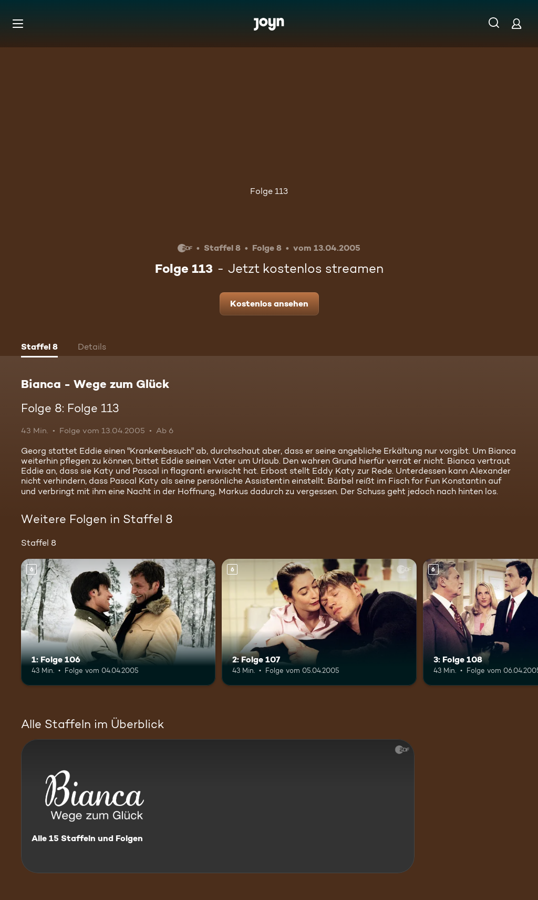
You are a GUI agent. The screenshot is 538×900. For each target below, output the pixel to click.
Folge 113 (269, 191)
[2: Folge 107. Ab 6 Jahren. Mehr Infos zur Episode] (319, 622)
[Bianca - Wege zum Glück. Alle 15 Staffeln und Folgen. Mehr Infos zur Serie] (218, 806)
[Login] (516, 23)
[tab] (39, 348)
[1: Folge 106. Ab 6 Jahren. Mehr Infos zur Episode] (118, 622)
